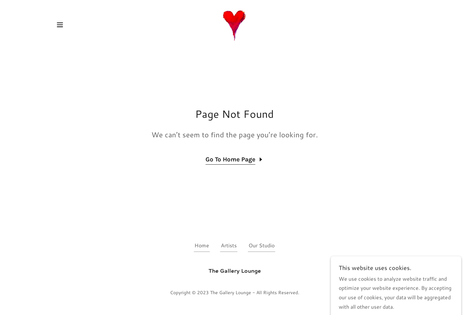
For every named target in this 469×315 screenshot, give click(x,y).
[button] (59, 24)
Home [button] (201, 245)
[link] (234, 24)
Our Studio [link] (262, 245)
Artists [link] (229, 245)
